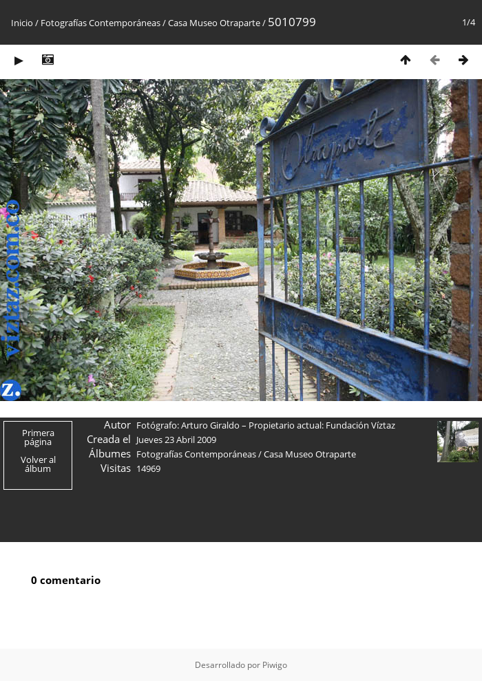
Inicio (22, 23)
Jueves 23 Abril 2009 (176, 439)
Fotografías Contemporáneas (100, 23)
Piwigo (274, 665)
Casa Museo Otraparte (214, 23)
